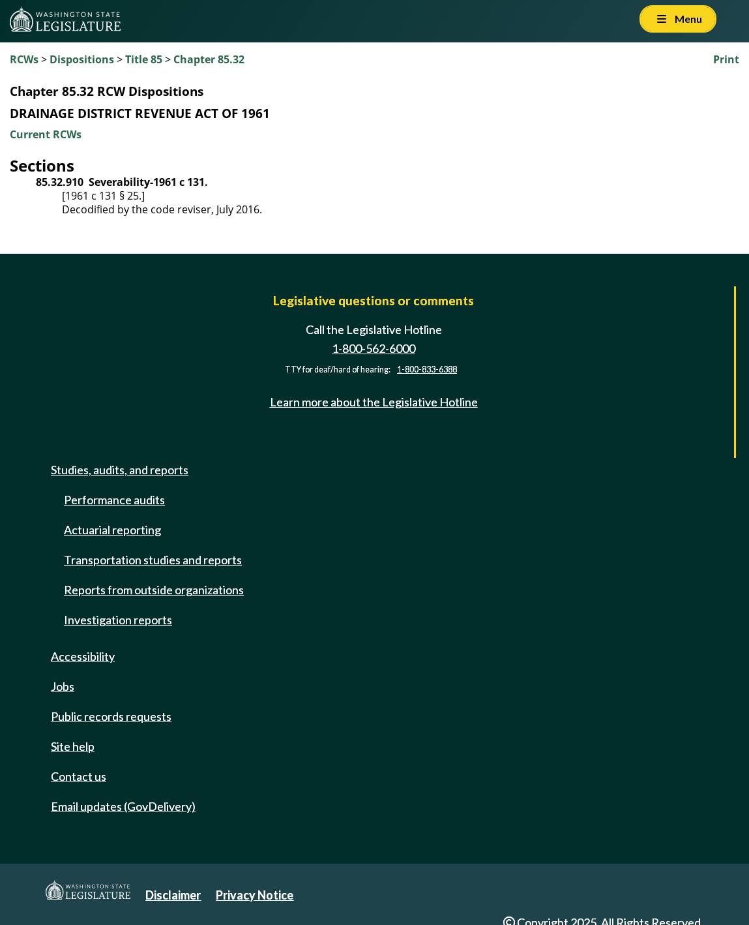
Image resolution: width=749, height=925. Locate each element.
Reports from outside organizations (154, 590)
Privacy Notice (254, 895)
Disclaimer (173, 895)
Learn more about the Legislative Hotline (374, 402)
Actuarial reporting (112, 530)
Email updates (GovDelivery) (123, 806)
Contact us (78, 776)
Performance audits (114, 500)
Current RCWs (45, 134)
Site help (73, 746)
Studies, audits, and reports (119, 469)
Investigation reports (118, 620)
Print (726, 59)
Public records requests (111, 716)
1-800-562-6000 (373, 348)
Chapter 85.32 (208, 59)
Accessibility (83, 656)
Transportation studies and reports (153, 560)
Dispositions (82, 59)
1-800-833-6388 (427, 369)
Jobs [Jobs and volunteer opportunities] (62, 686)
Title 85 (143, 59)
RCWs (24, 59)
